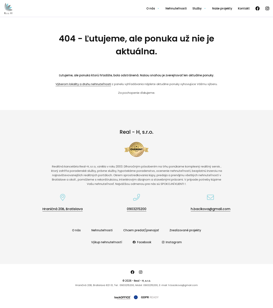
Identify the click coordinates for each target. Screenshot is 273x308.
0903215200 (136, 209)
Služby (197, 8)
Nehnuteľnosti (176, 8)
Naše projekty (222, 8)
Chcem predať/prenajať (141, 230)
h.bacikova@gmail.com (210, 209)
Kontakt (244, 8)
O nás (150, 8)
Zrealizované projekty (185, 230)
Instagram (172, 242)
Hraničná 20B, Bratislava (62, 209)
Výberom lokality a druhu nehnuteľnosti (83, 84)
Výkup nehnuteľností (106, 242)
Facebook (142, 242)
